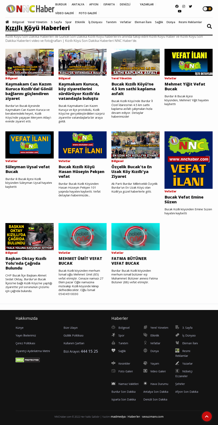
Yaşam (26, 30)
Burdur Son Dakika (123, 392)
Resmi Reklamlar (190, 22)
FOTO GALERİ (88, 13)
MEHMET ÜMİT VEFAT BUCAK (80, 261)
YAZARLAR (147, 4)
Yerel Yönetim (37, 22)
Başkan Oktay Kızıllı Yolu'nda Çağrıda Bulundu (25, 263)
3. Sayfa (56, 22)
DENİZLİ (125, 4)
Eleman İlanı (143, 22)
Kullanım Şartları (73, 343)
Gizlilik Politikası (73, 335)
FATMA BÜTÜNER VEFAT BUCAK (129, 261)
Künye (20, 328)
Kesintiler (12, 30)
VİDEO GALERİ (64, 13)
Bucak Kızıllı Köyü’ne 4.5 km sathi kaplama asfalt (133, 89)
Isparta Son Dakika (123, 399)
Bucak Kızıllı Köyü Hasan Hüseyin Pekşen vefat (81, 171)
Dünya (170, 22)
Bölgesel (18, 22)
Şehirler (180, 384)
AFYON (93, 4)
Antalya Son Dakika (155, 392)
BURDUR (61, 4)
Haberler (134, 416)
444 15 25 (89, 351)
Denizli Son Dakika (155, 399)
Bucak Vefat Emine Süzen (183, 199)
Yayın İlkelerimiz (26, 335)
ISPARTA (109, 4)
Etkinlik (80, 22)
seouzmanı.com (153, 416)
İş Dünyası (95, 22)
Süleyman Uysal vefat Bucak (27, 169)
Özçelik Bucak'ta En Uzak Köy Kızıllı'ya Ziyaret (131, 171)
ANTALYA (78, 4)
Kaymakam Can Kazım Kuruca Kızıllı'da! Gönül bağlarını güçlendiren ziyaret (29, 91)
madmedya (118, 416)
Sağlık (159, 22)
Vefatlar (125, 22)
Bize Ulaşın (70, 328)
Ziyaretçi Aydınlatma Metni (33, 351)
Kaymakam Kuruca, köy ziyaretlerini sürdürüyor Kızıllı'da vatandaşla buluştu (79, 91)
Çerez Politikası (25, 343)
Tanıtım (111, 22)
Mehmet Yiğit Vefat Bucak (184, 86)
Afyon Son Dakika (186, 392)
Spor (68, 22)
